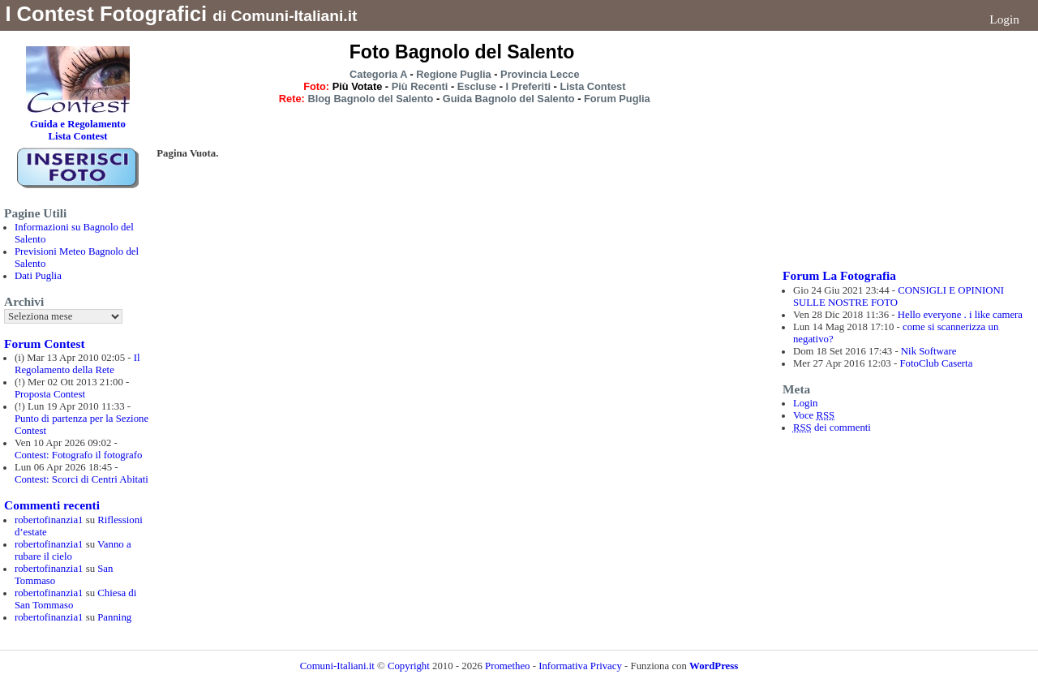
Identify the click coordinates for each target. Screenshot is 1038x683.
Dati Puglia (38, 275)
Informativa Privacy (580, 666)
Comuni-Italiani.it (337, 666)
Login (1004, 19)
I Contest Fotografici (106, 13)
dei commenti (832, 427)
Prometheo (507, 666)
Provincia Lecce (539, 74)
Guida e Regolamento (78, 124)
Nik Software (929, 351)
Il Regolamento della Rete (77, 364)
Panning (114, 617)
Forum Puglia (617, 98)
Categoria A (378, 74)
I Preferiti (528, 86)
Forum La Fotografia (839, 275)
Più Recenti (420, 86)
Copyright (410, 666)
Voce (813, 415)
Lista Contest (592, 86)
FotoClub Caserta (935, 363)
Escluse (476, 86)
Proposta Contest (50, 394)
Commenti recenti (52, 505)
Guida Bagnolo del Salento (509, 98)
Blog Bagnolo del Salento (370, 98)
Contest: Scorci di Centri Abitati (81, 479)
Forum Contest (44, 343)
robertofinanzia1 (49, 520)
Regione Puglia (453, 74)
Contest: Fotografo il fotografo (78, 455)
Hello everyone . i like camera (960, 314)
